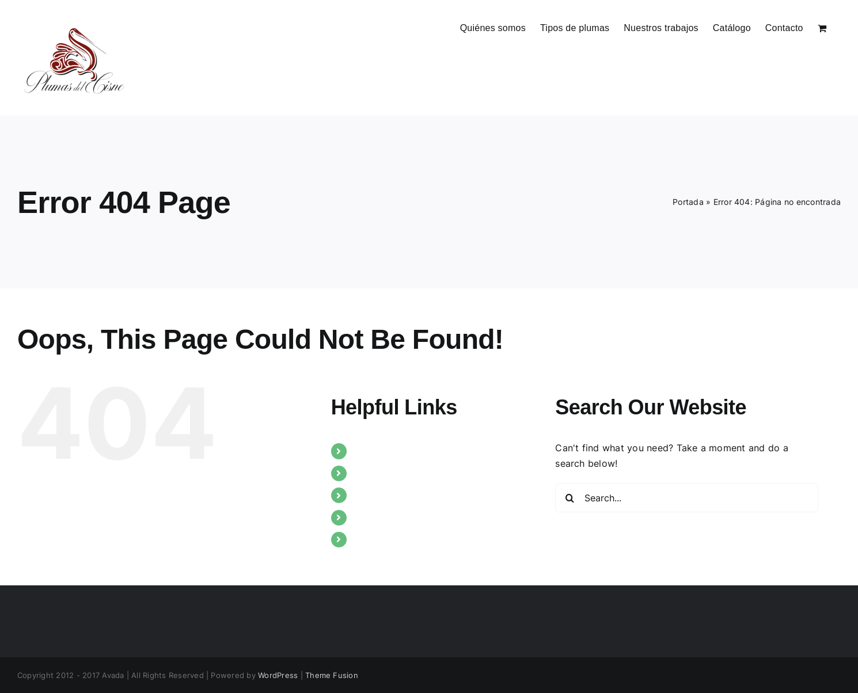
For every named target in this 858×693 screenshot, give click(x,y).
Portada (688, 202)
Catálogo (373, 517)
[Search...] (686, 497)
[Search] (569, 497)
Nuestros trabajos (393, 495)
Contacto (374, 539)
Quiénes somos (387, 450)
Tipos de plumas (390, 473)
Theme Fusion (331, 675)
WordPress (278, 675)
